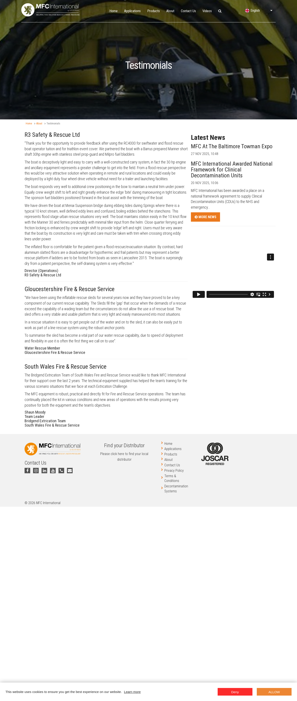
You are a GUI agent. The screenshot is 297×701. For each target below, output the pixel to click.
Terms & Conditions (171, 478)
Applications (132, 11)
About (170, 11)
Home (113, 11)
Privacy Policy (174, 470)
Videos (207, 11)
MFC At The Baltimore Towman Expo (231, 146)
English (255, 10)
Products (153, 11)
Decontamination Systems (176, 488)
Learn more (132, 692)
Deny (235, 692)
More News (205, 217)
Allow (274, 692)
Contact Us (188, 11)
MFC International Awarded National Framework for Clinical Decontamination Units (231, 169)
